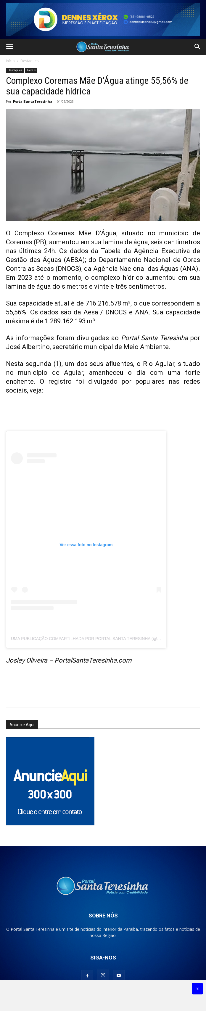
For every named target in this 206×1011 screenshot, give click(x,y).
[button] (9, 47)
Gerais (31, 70)
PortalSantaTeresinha (32, 101)
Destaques (29, 60)
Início (10, 60)
